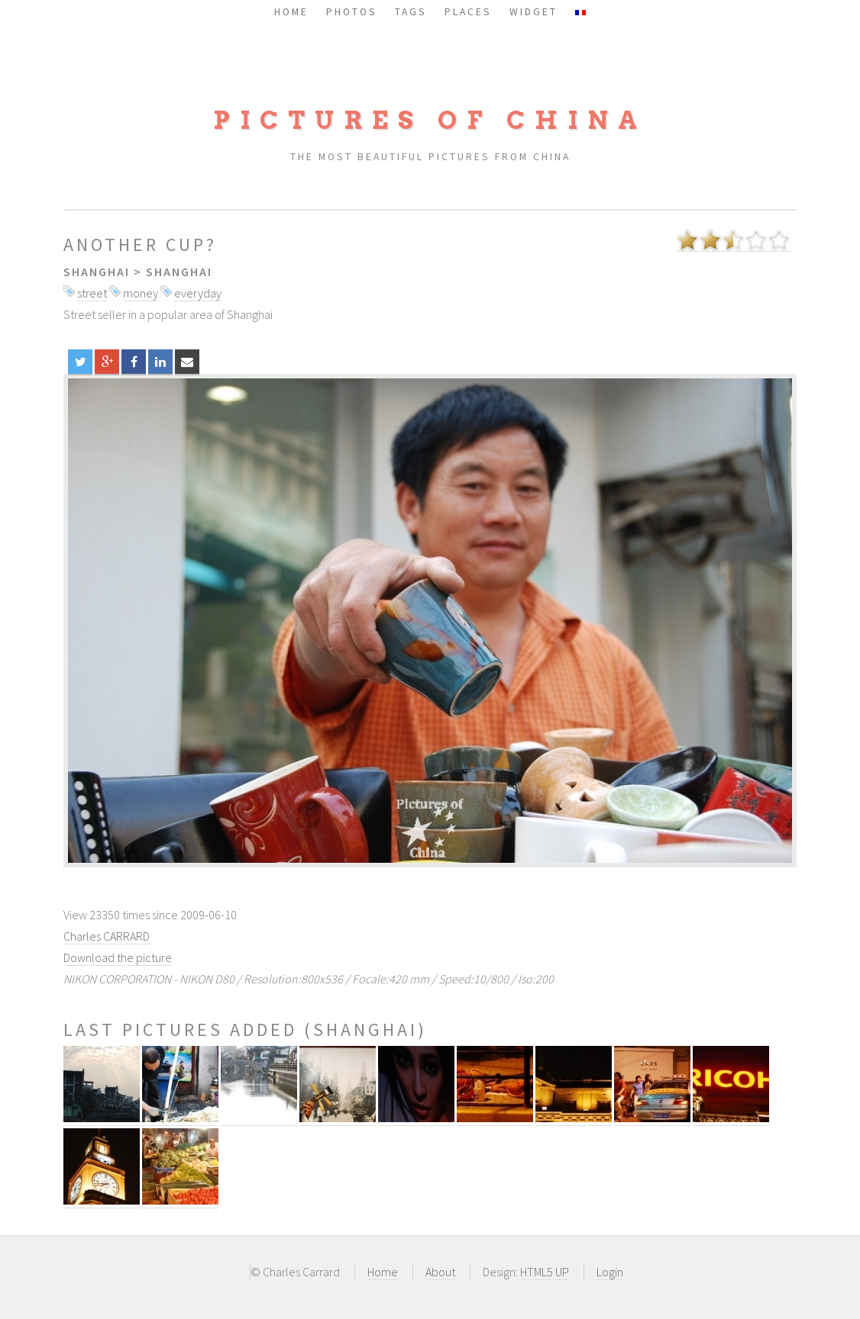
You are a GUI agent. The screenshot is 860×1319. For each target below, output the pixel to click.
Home (382, 1271)
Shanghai (96, 271)
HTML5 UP (544, 1271)
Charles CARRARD (106, 936)
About (440, 1271)
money (140, 293)
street (92, 293)
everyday (197, 293)
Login (610, 1271)
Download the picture (117, 957)
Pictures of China (430, 120)
